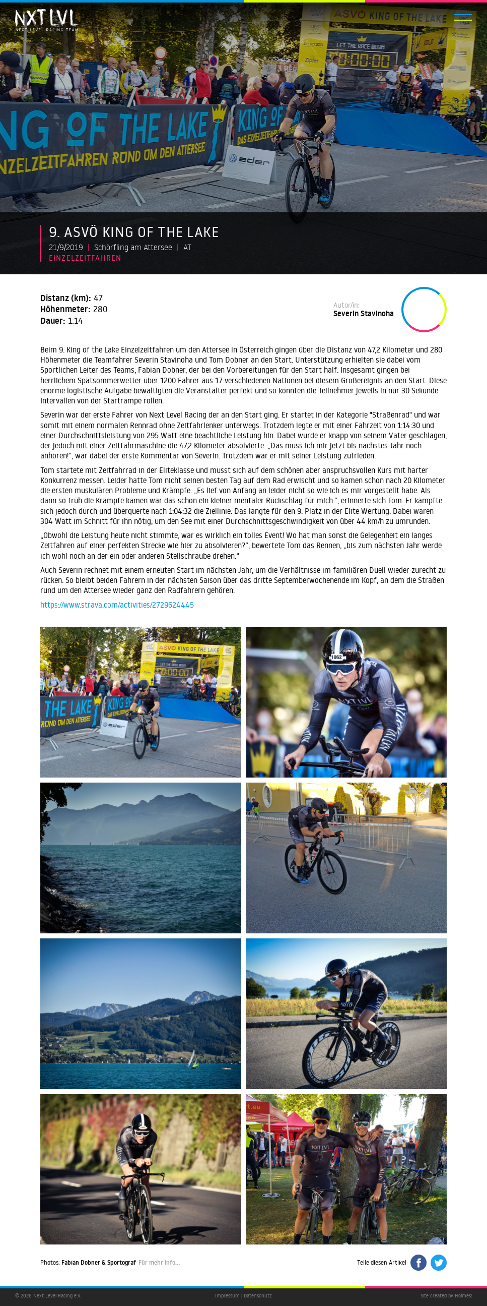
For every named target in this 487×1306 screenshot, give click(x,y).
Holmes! (463, 1295)
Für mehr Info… (159, 1262)
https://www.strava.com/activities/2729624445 (117, 605)
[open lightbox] (140, 702)
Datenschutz (258, 1295)
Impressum (227, 1295)
